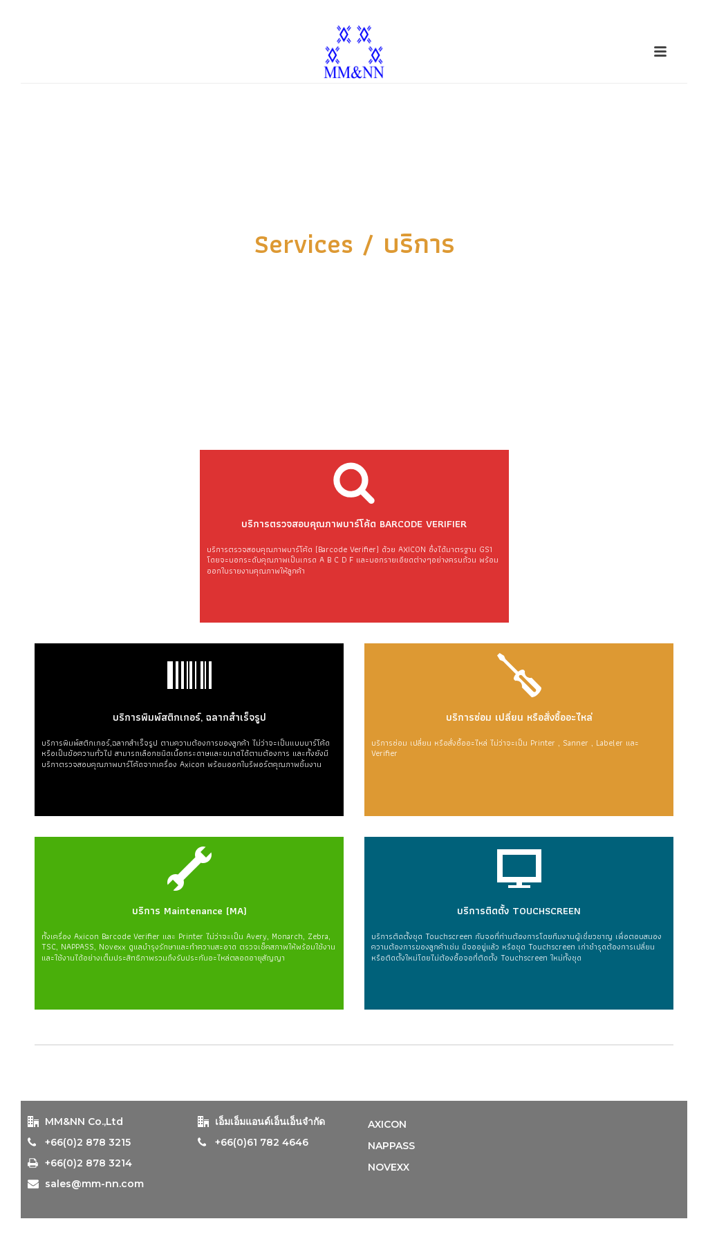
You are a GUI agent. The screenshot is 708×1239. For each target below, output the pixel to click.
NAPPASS (391, 1145)
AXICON (387, 1124)
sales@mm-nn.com (94, 1183)
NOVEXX (388, 1167)
